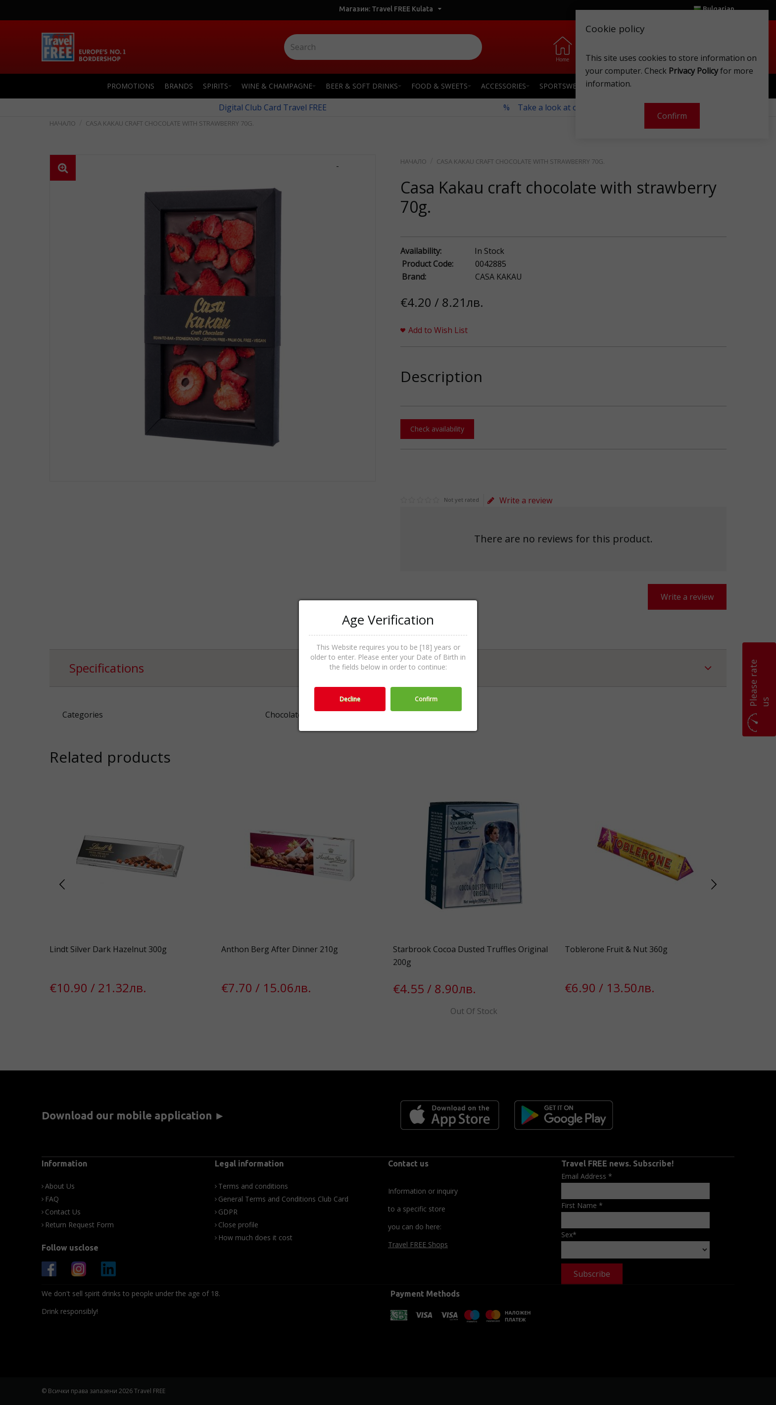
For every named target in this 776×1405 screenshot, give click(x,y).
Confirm (426, 699)
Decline (350, 699)
